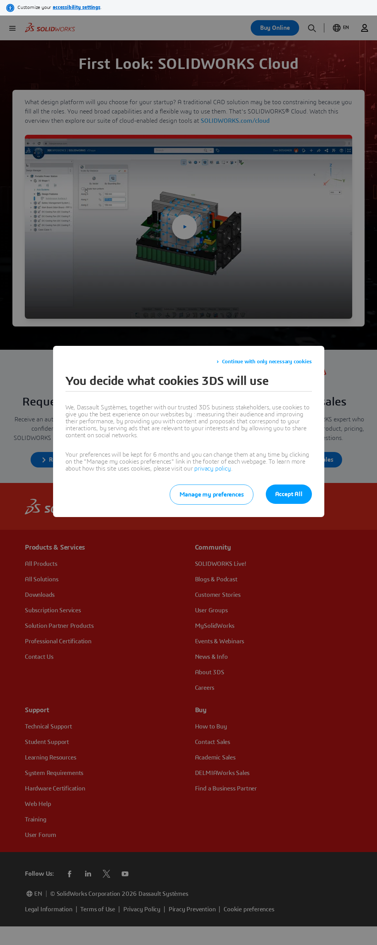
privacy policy (212, 469)
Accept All (289, 494)
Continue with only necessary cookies (267, 361)
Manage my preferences (211, 494)
